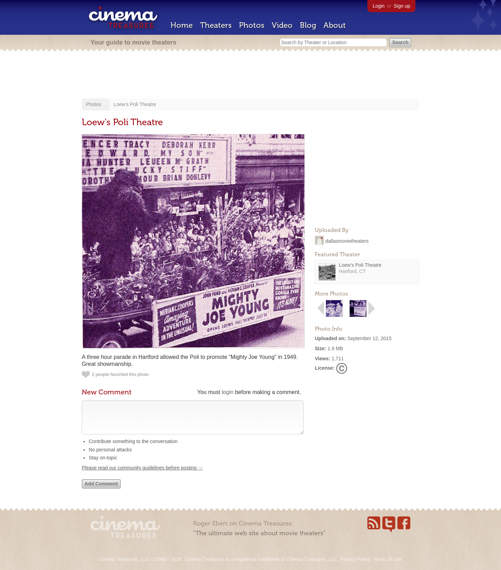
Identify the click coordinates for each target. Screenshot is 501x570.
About (335, 25)
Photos (251, 25)
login (227, 392)
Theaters (216, 25)
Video (282, 25)
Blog (308, 25)
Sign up (402, 6)
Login (378, 6)
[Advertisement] (250, 75)
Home (181, 25)
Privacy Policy (355, 559)
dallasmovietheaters (347, 240)
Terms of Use (387, 559)
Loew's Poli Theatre (135, 104)
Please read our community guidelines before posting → (142, 474)
